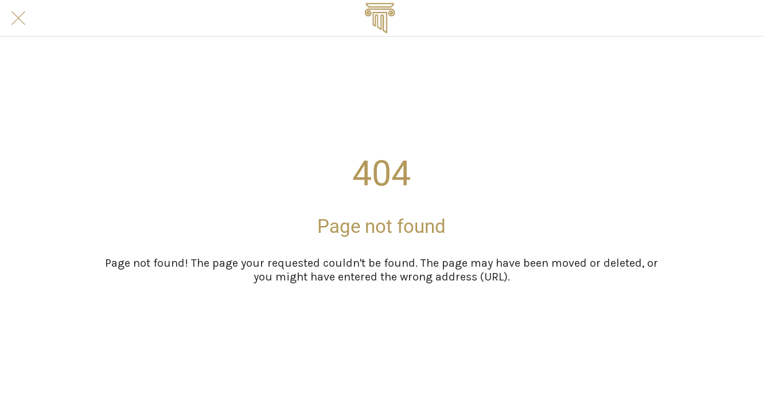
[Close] (18, 18)
